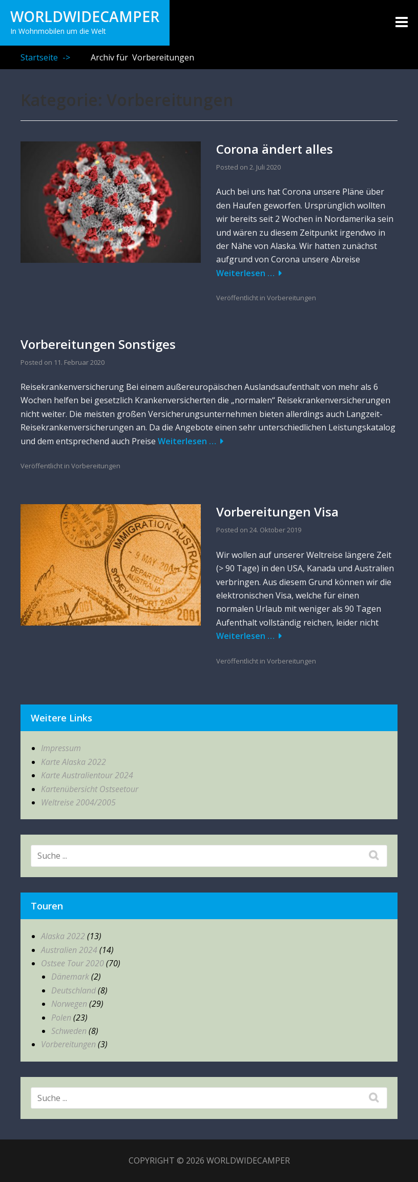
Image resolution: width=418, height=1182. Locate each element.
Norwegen (69, 1003)
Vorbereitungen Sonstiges (98, 344)
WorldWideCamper (84, 16)
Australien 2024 (69, 950)
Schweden (69, 1030)
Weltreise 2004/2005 (78, 802)
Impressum (61, 748)
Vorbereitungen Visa (277, 511)
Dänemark (70, 976)
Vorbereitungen (291, 297)
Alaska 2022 (63, 936)
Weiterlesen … (245, 273)
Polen (61, 1017)
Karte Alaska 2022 (73, 762)
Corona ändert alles (274, 148)
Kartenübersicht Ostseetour (89, 789)
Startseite (45, 57)
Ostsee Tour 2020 (72, 963)
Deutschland (73, 990)
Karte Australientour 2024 (87, 775)
